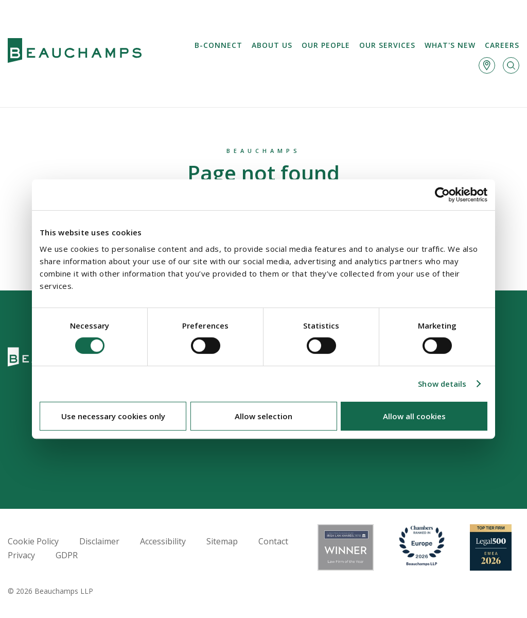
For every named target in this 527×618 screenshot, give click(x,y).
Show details (442, 384)
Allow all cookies (414, 416)
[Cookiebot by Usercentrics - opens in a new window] (442, 194)
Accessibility (163, 541)
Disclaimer (99, 541)
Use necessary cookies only (113, 416)
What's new (450, 45)
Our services (387, 45)
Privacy (21, 555)
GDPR (67, 555)
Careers (502, 45)
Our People (326, 45)
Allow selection (263, 416)
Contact (273, 541)
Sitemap (222, 541)
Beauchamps (263, 150)
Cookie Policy (33, 541)
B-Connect (218, 45)
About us (272, 45)
